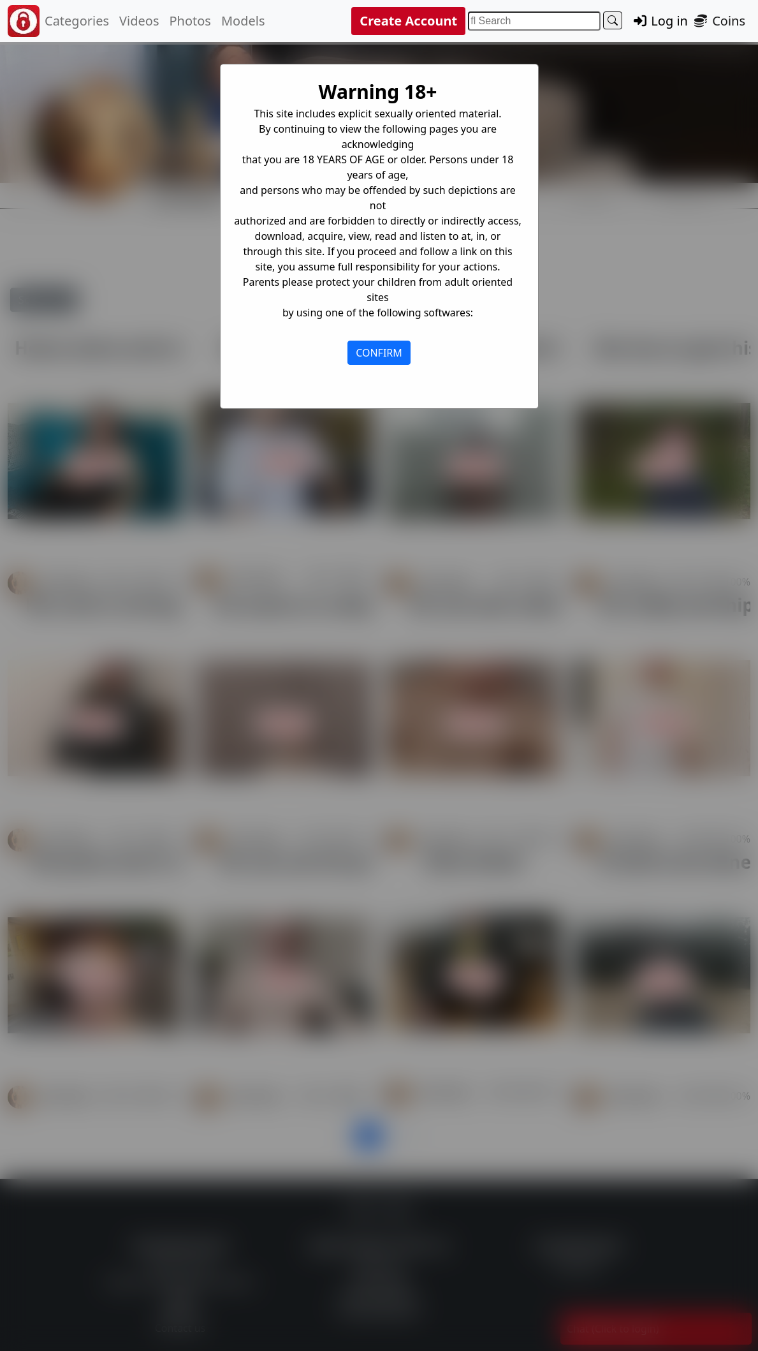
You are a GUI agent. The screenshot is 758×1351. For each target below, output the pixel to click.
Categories (77, 20)
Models (243, 20)
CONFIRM (379, 353)
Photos (189, 20)
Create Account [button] (408, 20)
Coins (719, 20)
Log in (660, 20)
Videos (139, 20)
